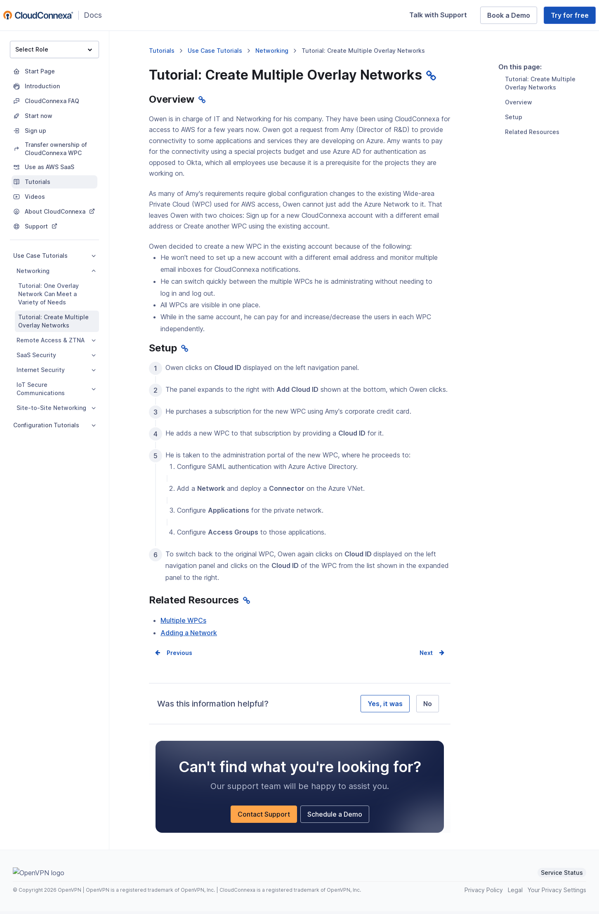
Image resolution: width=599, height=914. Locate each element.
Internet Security (56, 369)
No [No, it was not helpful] (427, 706)
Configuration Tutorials (54, 425)
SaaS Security (56, 354)
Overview (518, 143)
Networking (56, 270)
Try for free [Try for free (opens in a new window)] (573, 17)
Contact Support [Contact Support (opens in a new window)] (267, 819)
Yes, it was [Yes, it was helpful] (385, 706)
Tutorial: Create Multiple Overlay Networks (53, 321)
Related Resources (532, 173)
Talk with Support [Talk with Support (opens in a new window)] (441, 16)
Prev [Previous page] (173, 655)
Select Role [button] (53, 49)
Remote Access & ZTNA (56, 340)
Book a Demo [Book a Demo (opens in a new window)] (512, 17)
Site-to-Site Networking (56, 407)
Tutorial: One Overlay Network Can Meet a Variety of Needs (48, 294)
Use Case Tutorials (54, 255)
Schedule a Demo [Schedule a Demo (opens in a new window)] (338, 819)
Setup (513, 158)
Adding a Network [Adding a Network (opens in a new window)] (188, 635)
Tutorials (162, 50)
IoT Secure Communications (56, 388)
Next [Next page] (426, 655)
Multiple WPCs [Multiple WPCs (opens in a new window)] (183, 623)
